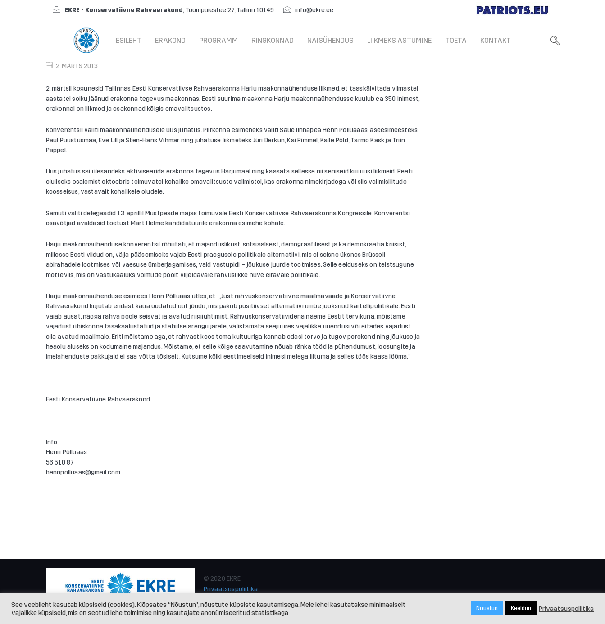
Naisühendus (330, 40)
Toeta (456, 40)
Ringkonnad (272, 40)
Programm (218, 40)
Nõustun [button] (487, 608)
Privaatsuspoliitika (231, 589)
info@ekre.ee (314, 10)
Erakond (170, 40)
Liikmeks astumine (399, 40)
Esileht (128, 40)
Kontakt (495, 40)
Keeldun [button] (521, 608)
